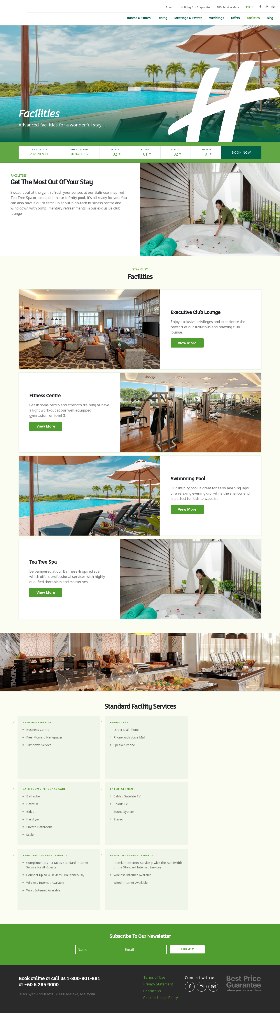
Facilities (253, 18)
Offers (235, 18)
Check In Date (39, 150)
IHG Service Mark (228, 7)
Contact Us (152, 925)
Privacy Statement (158, 918)
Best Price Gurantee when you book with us (243, 917)
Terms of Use (154, 911)
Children (206, 150)
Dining (162, 18)
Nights (114, 150)
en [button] (248, 7)
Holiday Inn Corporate (195, 7)
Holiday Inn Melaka (11, 12)
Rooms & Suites (138, 18)
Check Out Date (79, 150)
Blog (270, 18)
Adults (175, 150)
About (170, 7)
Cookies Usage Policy (160, 931)
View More (187, 343)
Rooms (145, 150)
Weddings (216, 18)
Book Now (241, 153)
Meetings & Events (188, 18)
